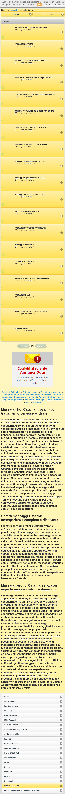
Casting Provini (9, 394)
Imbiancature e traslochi (25, 397)
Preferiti (7, 739)
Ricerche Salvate (11, 744)
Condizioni (8, 767)
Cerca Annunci (10, 701)
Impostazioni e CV (11, 748)
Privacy (7, 762)
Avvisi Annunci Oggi (12, 734)
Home (6, 697)
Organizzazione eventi (51, 392)
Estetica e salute (30, 392)
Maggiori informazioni (54, 4)
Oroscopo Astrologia (34, 400)
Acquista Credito (11, 725)
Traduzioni (44, 397)
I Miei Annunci (10, 720)
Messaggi (8, 711)
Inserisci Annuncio (12, 706)
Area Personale (10, 715)
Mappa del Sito (10, 758)
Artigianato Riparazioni (12, 400)
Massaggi (36, 402)
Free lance (56, 397)
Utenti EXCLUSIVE (11, 753)
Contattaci (8, 781)
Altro (28, 402)
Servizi (14, 10)
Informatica (23, 394)
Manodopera (37, 394)
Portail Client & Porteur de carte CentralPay (22, 790)
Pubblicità (8, 776)
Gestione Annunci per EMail (15, 730)
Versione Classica (11, 786)
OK (39, 5)
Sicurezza (8, 772)
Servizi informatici (55, 400)
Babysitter (15, 392)
